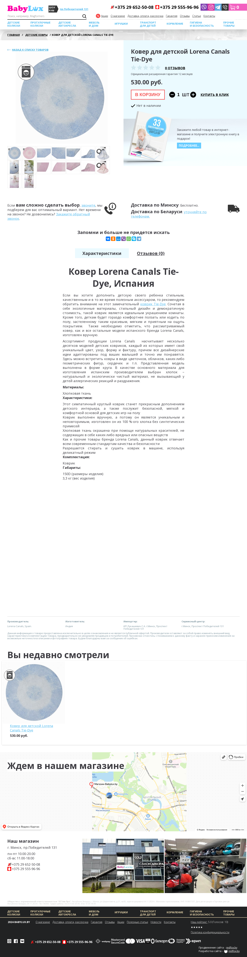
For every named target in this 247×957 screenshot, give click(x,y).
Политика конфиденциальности (210, 932)
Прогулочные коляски (40, 24)
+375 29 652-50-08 (26, 864)
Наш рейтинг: (199, 922)
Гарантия (171, 16)
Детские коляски (13, 24)
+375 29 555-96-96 (26, 869)
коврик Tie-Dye (153, 304)
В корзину (148, 94)
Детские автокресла (67, 24)
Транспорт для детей (148, 24)
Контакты (209, 16)
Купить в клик (215, 94)
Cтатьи (196, 16)
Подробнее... (189, 146)
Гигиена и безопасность (202, 24)
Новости (156, 922)
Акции (104, 16)
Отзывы (185, 16)
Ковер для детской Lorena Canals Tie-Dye (31, 728)
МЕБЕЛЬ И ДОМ (94, 24)
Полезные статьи (137, 922)
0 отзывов (175, 68)
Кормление (175, 23)
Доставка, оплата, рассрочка (145, 16)
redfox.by (231, 947)
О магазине (118, 16)
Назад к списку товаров (30, 49)
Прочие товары (228, 24)
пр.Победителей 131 (74, 9)
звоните (88, 205)
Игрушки (121, 23)
